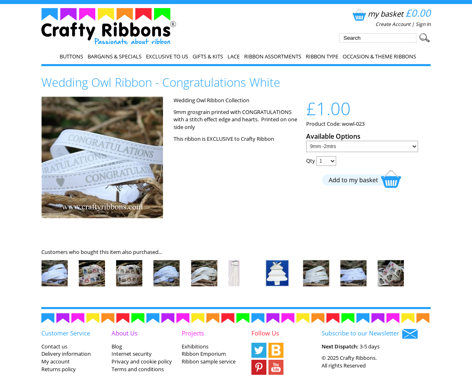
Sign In (423, 24)
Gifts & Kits (208, 56)
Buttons (71, 56)
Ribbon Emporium (204, 353)
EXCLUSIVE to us (167, 56)
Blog (117, 346)
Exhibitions (195, 346)
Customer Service (65, 333)
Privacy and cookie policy (142, 361)
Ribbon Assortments (272, 56)
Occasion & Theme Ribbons (379, 56)
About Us (124, 333)
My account (55, 361)
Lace (233, 56)
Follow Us (265, 333)
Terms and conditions (138, 369)
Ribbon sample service (209, 361)
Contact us (54, 346)
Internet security (132, 353)
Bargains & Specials (115, 56)
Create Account (392, 24)
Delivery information (66, 353)
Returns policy (58, 369)
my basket (391, 14)
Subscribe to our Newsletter (370, 334)
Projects (193, 333)
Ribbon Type (322, 56)
